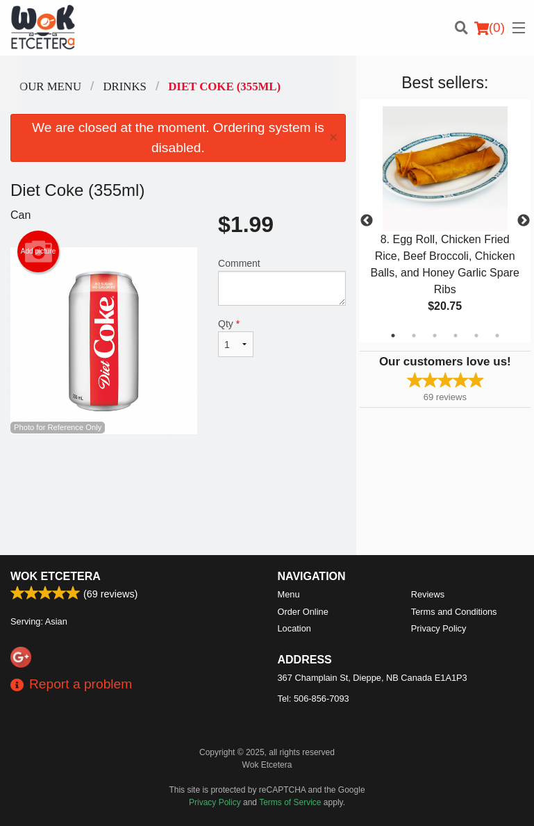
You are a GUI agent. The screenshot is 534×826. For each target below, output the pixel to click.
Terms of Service (290, 802)
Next (524, 221)
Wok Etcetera (55, 576)
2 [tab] (414, 335)
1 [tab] (393, 335)
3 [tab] (435, 335)
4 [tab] (455, 335)
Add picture (38, 251)
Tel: (313, 698)
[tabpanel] (445, 221)
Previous (367, 221)
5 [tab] (476, 335)
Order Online (303, 611)
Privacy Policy (439, 628)
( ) (489, 27)
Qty (235, 337)
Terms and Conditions (454, 611)
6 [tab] (497, 335)
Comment (282, 282)
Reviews (427, 594)
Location (294, 628)
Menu (289, 594)
